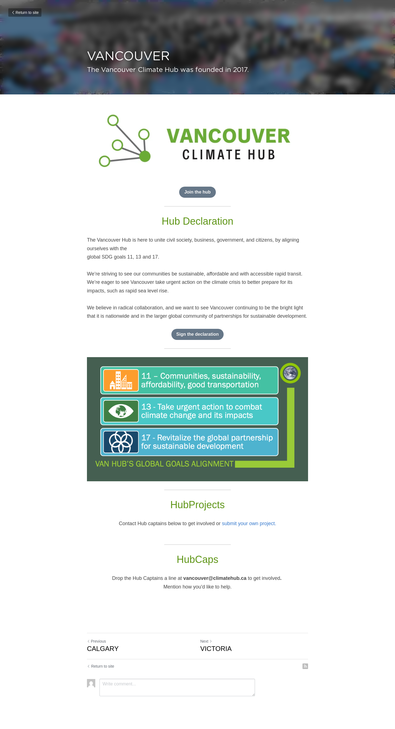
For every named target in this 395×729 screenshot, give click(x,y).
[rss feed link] (305, 666)
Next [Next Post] (206, 641)
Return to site (25, 12)
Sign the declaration (197, 334)
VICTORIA (216, 648)
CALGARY (103, 648)
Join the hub (197, 192)
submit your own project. (249, 523)
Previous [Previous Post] (96, 641)
